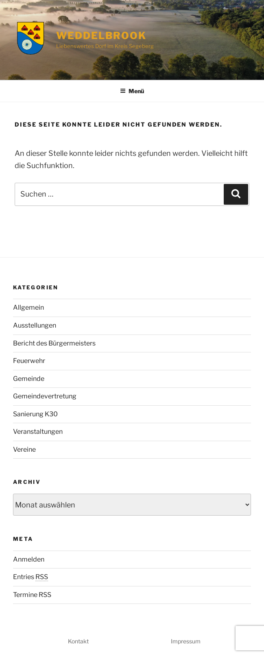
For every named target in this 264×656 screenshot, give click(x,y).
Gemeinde (28, 379)
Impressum (186, 641)
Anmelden (28, 559)
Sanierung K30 (35, 414)
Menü (132, 90)
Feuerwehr (29, 361)
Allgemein (28, 307)
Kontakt (78, 641)
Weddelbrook (101, 36)
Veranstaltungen (38, 431)
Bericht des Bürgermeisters (54, 343)
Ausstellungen (34, 325)
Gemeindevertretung (44, 396)
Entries (30, 577)
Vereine (24, 449)
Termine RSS (32, 595)
